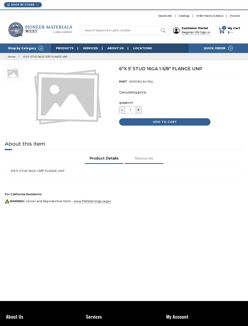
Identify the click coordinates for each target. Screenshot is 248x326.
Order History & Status (209, 15)
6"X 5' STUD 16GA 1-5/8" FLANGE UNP (45, 56)
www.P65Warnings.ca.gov (92, 201)
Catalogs (184, 15)
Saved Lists (165, 15)
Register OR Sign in (196, 32)
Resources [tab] (144, 158)
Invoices (235, 15)
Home (11, 56)
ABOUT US (115, 48)
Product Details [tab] (104, 158)
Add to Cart (165, 122)
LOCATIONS (142, 48)
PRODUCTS (64, 48)
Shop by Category (25, 48)
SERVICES (90, 48)
